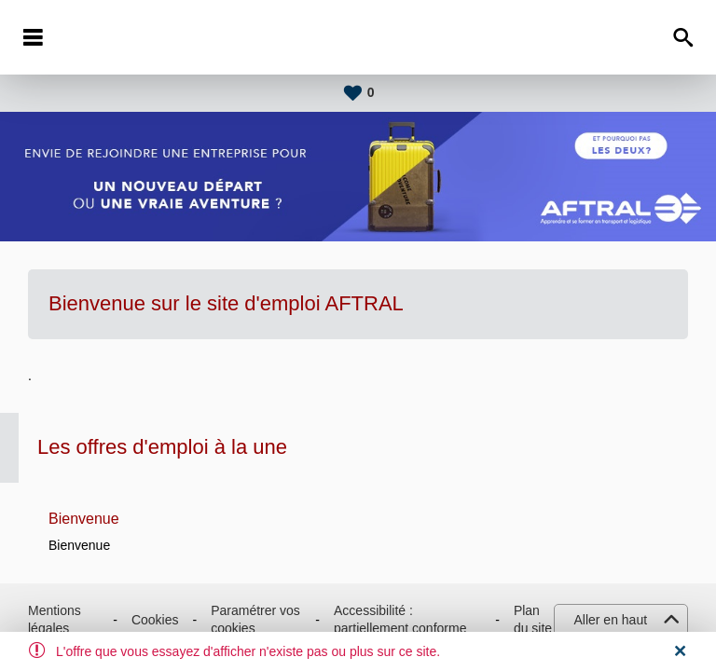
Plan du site (533, 620)
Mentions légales (54, 620)
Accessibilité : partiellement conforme (400, 620)
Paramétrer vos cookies (255, 620)
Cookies (155, 619)
